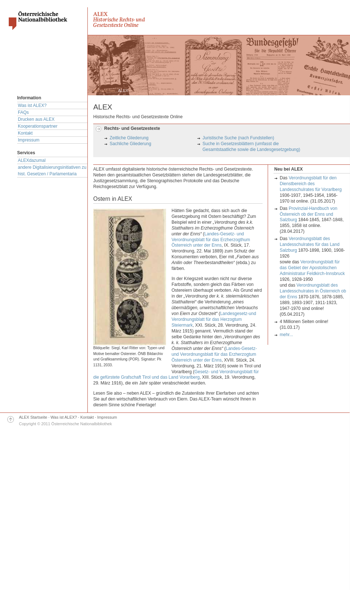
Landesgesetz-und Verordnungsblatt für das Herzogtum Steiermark (214, 319)
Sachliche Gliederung (130, 143)
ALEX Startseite (33, 417)
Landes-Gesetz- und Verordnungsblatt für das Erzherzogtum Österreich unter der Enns (214, 354)
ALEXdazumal (32, 160)
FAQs (23, 112)
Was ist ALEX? (32, 105)
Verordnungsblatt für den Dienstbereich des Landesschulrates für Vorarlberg (311, 183)
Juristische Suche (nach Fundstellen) (238, 137)
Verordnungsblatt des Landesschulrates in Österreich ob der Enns (313, 291)
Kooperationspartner (38, 126)
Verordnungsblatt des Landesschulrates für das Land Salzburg (309, 244)
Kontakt (25, 133)
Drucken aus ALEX (36, 119)
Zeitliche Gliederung (129, 137)
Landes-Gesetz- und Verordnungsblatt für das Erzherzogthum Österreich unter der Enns (211, 239)
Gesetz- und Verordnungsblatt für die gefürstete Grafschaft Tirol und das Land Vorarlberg (176, 374)
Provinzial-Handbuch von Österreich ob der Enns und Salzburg (308, 214)
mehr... (286, 334)
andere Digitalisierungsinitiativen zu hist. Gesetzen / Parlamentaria (52, 170)
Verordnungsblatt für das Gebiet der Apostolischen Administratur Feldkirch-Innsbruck (312, 267)
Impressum (28, 140)
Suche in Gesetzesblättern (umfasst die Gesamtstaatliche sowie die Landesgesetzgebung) (251, 146)
